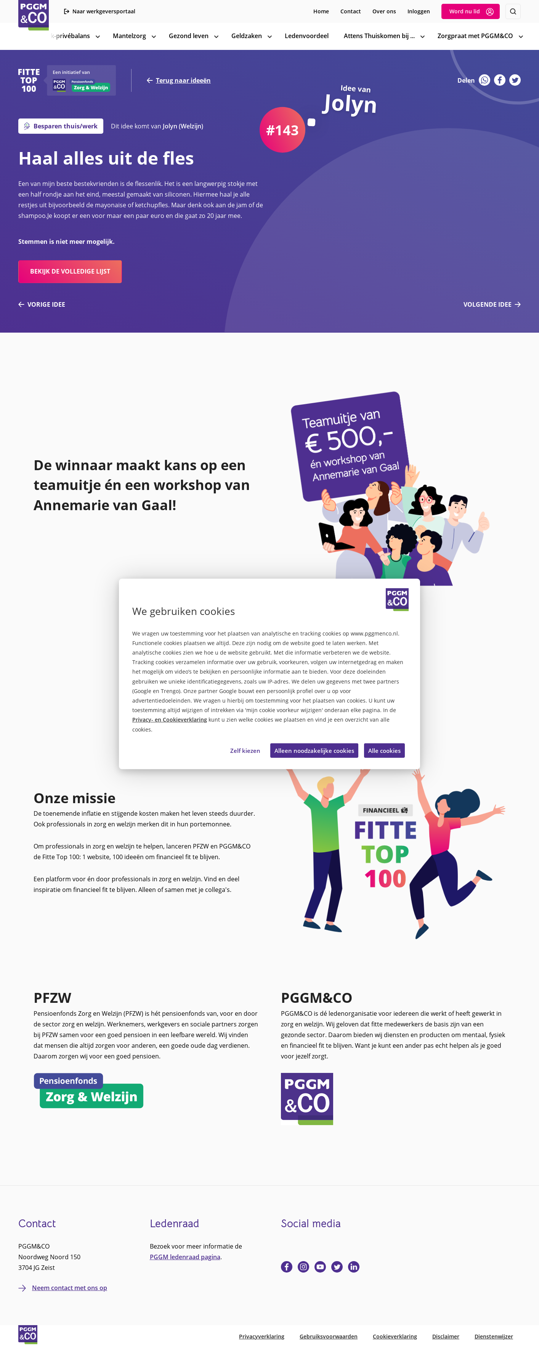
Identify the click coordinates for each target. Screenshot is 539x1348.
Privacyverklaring (261, 1336)
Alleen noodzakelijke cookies (314, 750)
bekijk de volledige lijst (70, 271)
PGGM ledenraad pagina (185, 1257)
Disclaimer (445, 1336)
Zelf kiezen (245, 750)
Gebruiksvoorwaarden (329, 1336)
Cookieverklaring (395, 1336)
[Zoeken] (513, 11)
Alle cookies (384, 750)
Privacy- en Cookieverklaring (169, 719)
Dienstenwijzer (494, 1336)
